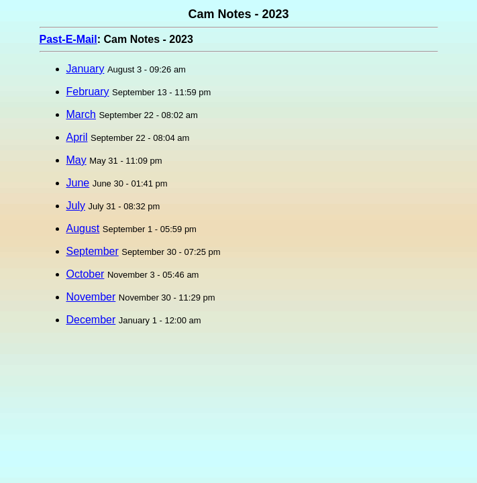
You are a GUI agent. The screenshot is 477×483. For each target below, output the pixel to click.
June (78, 183)
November (91, 297)
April (77, 137)
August (83, 228)
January (85, 68)
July (75, 205)
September (92, 251)
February (87, 91)
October (85, 274)
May (76, 160)
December (91, 319)
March (81, 114)
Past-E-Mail (68, 39)
